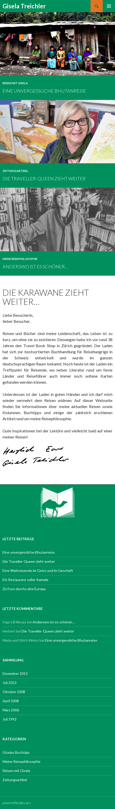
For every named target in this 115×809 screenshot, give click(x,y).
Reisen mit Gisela (15, 83)
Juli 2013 (10, 682)
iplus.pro (25, 803)
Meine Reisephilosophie (20, 258)
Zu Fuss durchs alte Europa (24, 589)
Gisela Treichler (24, 6)
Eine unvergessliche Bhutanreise (44, 91)
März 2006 (11, 710)
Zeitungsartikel (15, 170)
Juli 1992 (10, 719)
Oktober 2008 (14, 692)
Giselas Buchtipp (16, 752)
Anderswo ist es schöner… (35, 266)
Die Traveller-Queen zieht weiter (44, 178)
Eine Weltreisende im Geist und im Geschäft (38, 570)
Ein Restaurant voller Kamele (25, 579)
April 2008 (11, 701)
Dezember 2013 (15, 673)
